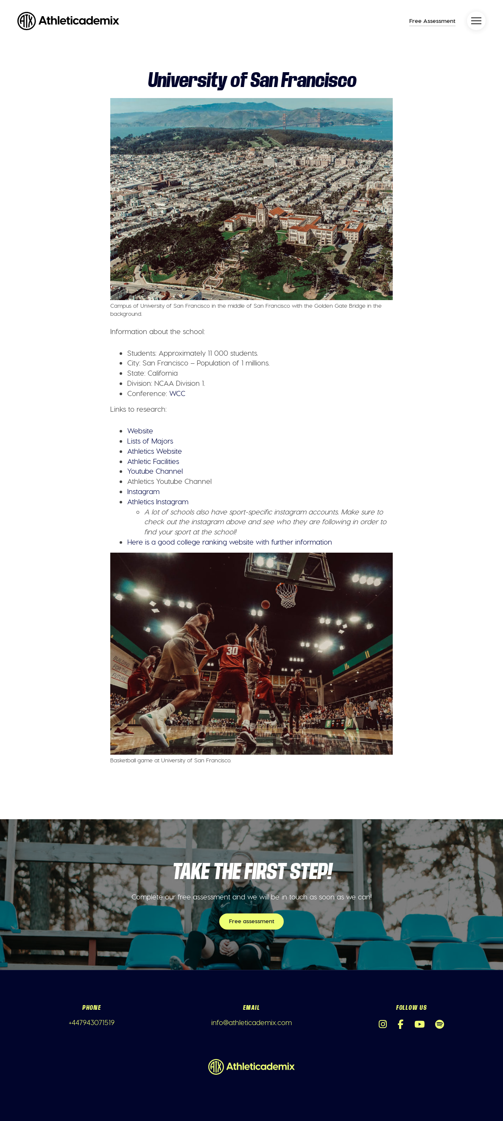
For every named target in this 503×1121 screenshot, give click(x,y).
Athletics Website (154, 451)
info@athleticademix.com (251, 1022)
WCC (177, 393)
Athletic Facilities (153, 461)
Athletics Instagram (157, 501)
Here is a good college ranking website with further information (229, 541)
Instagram (143, 491)
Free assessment (251, 920)
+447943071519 (92, 1022)
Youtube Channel (155, 470)
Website (140, 430)
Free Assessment (432, 20)
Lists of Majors (150, 440)
